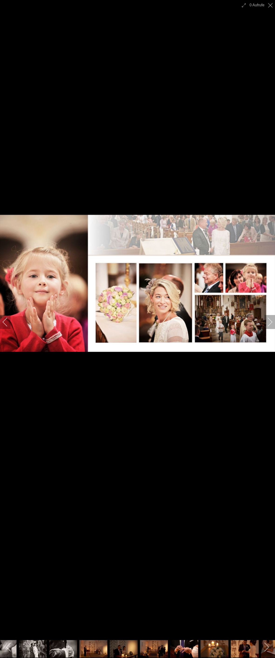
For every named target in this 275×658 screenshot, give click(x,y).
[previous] (8, 322)
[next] (267, 322)
